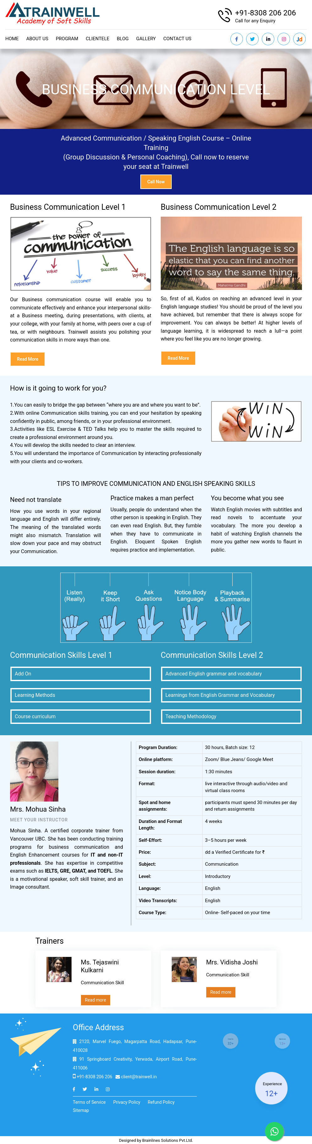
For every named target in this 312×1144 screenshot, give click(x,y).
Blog (123, 39)
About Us (37, 39)
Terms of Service (89, 1102)
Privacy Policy (126, 1102)
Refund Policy (161, 1102)
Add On (23, 674)
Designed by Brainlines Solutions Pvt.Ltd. (156, 1140)
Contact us (177, 39)
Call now (156, 181)
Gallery (146, 39)
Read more (27, 359)
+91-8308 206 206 (265, 13)
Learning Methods (35, 695)
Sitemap (81, 1110)
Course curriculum (35, 716)
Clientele (97, 39)
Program (67, 39)
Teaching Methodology (190, 716)
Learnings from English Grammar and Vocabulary (220, 695)
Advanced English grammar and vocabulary (213, 674)
